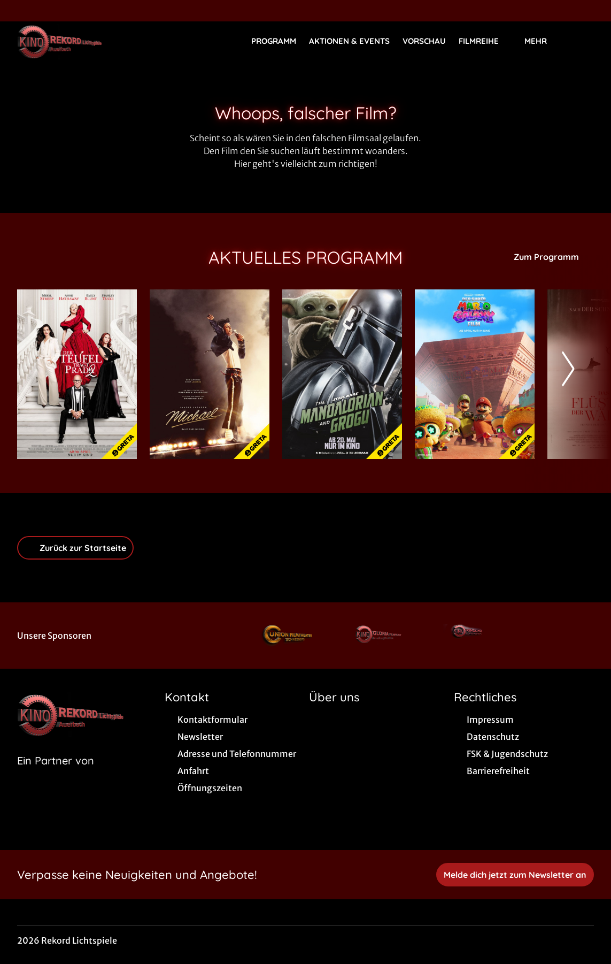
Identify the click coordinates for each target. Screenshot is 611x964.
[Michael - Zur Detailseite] (209, 374)
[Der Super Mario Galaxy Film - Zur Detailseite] (475, 374)
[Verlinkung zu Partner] (290, 635)
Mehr (542, 41)
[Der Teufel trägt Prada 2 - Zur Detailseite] (77, 374)
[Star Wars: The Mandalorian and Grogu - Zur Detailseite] (342, 374)
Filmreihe (485, 41)
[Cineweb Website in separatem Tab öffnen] (55, 774)
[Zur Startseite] (92, 40)
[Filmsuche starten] (583, 40)
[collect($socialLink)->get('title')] (19, 10)
